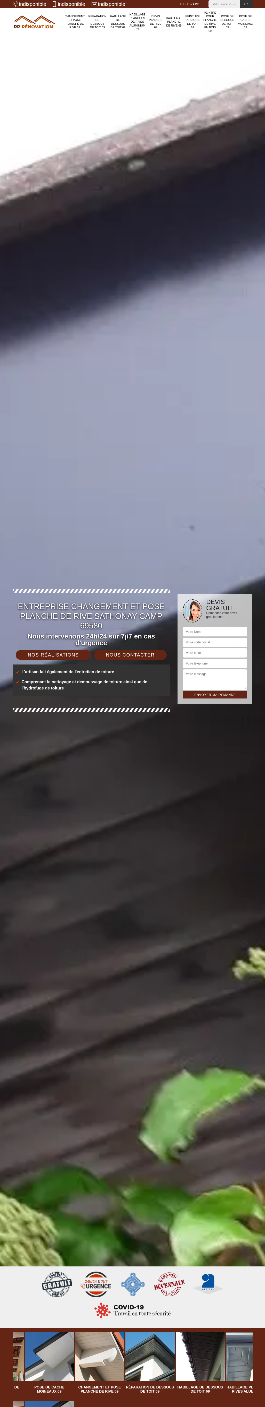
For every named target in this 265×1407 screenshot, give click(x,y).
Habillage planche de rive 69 (174, 21)
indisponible (29, 4)
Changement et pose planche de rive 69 (75, 22)
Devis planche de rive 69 (155, 22)
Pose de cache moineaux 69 (245, 22)
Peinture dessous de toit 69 (192, 22)
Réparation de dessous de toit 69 (98, 22)
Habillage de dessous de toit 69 (118, 22)
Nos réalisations (53, 655)
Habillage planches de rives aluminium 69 (138, 22)
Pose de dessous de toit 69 (227, 22)
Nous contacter (130, 655)
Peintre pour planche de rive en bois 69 (210, 21)
